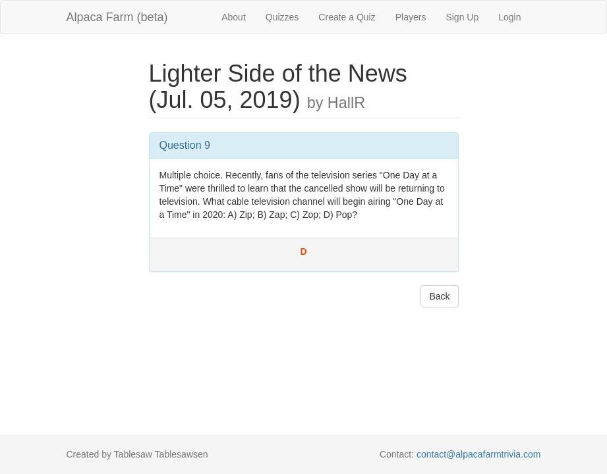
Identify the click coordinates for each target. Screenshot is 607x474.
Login (509, 17)
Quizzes (282, 17)
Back (439, 296)
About (233, 17)
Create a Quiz (346, 17)
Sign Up (462, 17)
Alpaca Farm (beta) (117, 17)
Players (410, 17)
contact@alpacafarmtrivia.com (479, 454)
